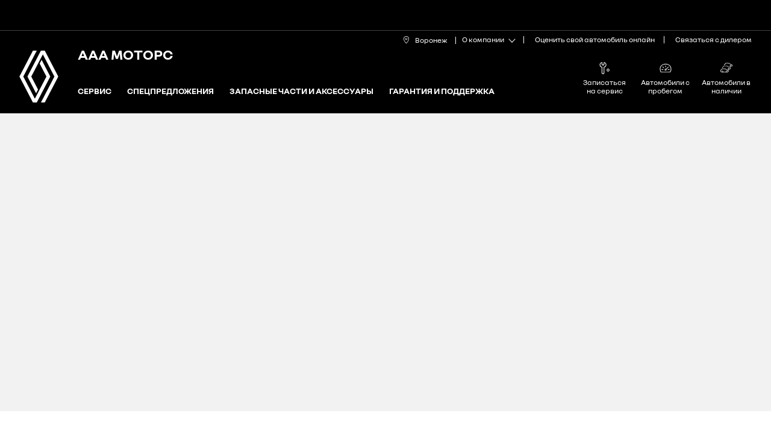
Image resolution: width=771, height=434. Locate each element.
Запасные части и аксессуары (301, 91)
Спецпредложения (170, 91)
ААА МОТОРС (125, 54)
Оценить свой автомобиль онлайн (595, 39)
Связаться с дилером (713, 39)
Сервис (94, 91)
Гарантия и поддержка (442, 91)
